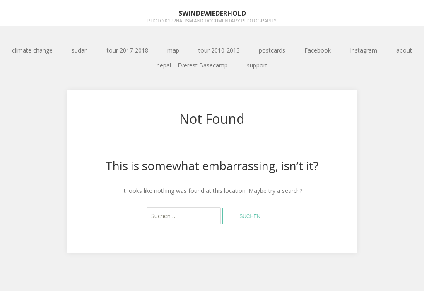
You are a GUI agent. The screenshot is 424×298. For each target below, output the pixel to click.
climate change (32, 50)
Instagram (363, 50)
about (404, 50)
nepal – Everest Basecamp (192, 65)
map (173, 50)
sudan (80, 50)
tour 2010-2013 (219, 50)
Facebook (317, 50)
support (257, 65)
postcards (272, 50)
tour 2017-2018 (127, 50)
